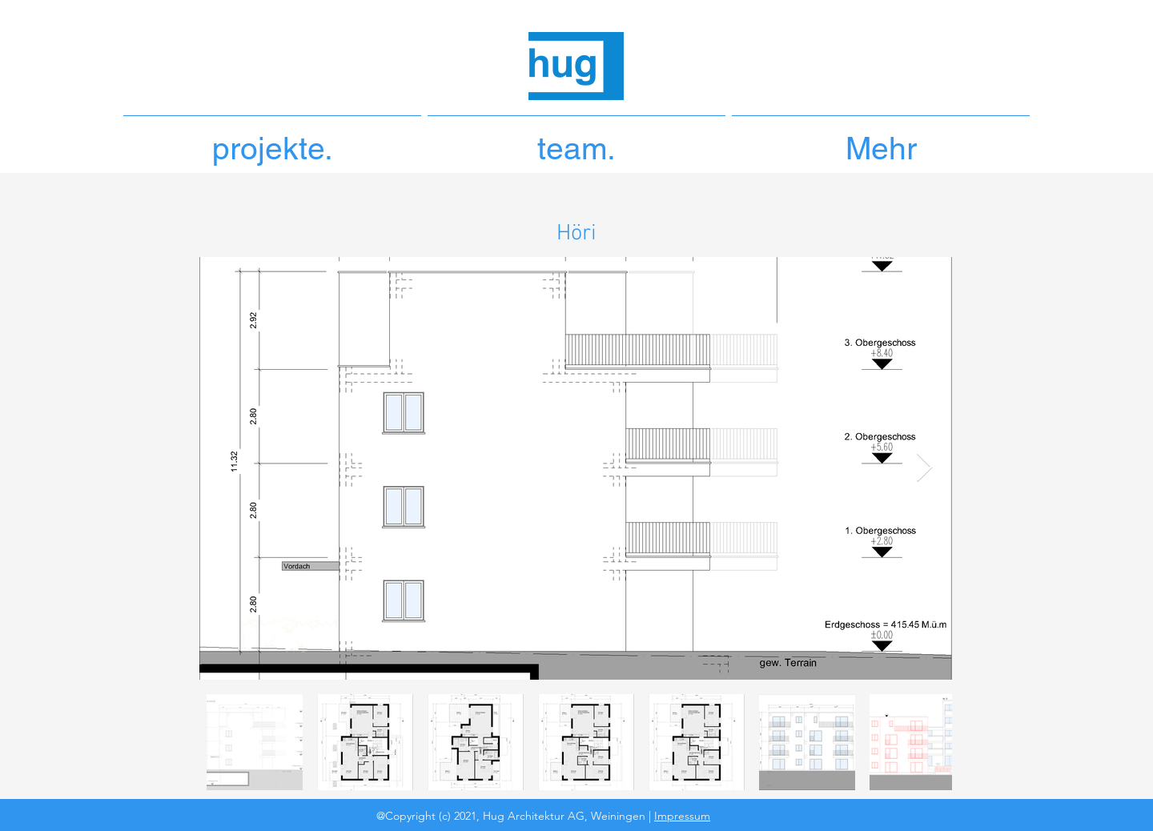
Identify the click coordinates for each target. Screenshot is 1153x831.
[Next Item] (924, 468)
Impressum (682, 816)
